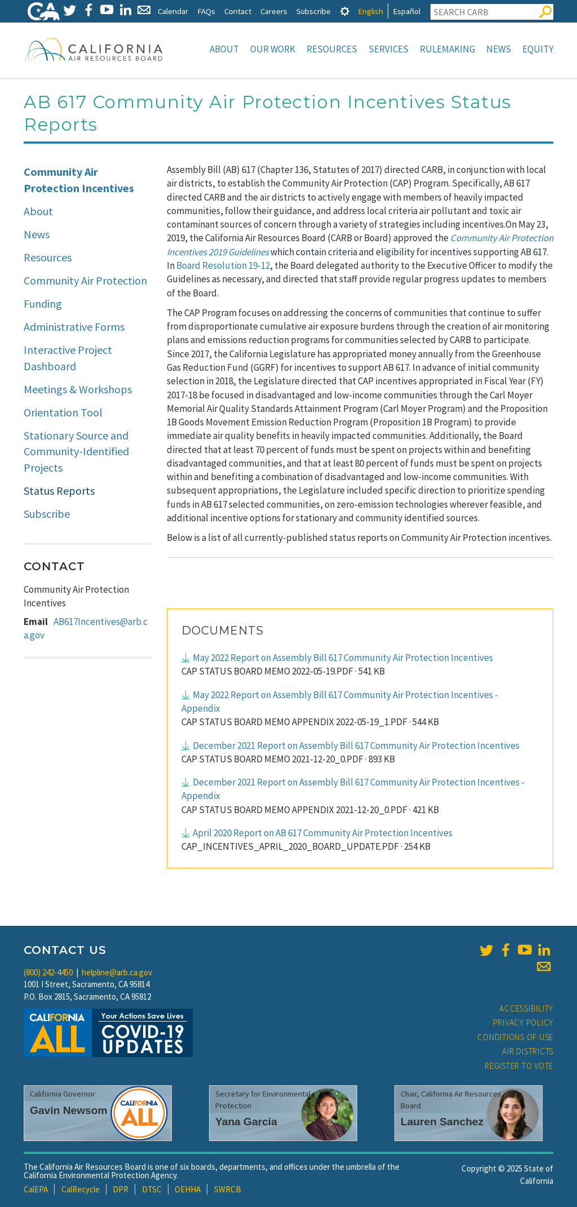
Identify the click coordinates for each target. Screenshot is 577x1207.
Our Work (272, 49)
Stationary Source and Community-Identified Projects (76, 451)
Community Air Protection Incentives (79, 180)
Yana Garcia (246, 1122)
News (498, 49)
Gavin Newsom (69, 1110)
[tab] (345, 11)
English (370, 11)
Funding (43, 303)
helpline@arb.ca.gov (117, 972)
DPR (120, 1189)
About (224, 49)
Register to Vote (519, 1065)
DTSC (152, 1189)
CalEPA (36, 1189)
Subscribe (313, 11)
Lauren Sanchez (442, 1122)
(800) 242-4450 (48, 972)
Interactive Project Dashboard (68, 358)
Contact (237, 11)
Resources (332, 49)
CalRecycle (80, 1189)
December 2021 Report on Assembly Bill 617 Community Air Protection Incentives (356, 745)
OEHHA (188, 1189)
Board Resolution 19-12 (223, 265)
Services (389, 49)
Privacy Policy (523, 1022)
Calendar (173, 11)
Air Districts (527, 1051)
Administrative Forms (74, 327)
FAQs (206, 11)
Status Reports (59, 490)
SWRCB (227, 1189)
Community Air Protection (85, 280)
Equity (537, 49)
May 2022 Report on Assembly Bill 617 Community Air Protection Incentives (343, 657)
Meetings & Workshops (78, 389)
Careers (273, 11)
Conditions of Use (515, 1037)
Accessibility (526, 1008)
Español (406, 11)
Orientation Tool (63, 412)
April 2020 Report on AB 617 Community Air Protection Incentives (322, 833)
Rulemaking (447, 49)
